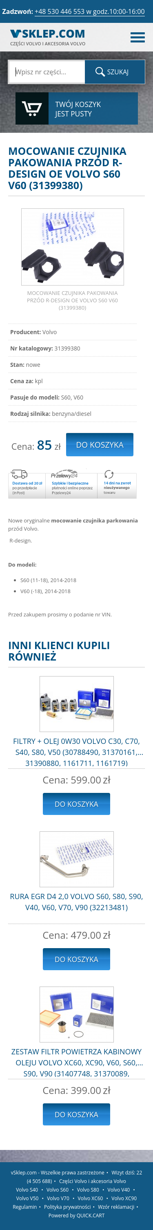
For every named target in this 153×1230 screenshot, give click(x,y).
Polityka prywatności (67, 1206)
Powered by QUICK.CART (77, 1215)
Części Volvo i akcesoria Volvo (92, 1181)
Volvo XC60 (90, 1198)
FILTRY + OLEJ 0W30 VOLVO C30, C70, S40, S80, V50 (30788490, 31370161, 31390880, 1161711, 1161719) (76, 751)
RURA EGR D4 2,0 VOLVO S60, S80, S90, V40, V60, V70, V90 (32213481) (76, 901)
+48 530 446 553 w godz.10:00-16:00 (90, 11)
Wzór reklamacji (116, 1206)
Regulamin (25, 1206)
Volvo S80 (88, 1189)
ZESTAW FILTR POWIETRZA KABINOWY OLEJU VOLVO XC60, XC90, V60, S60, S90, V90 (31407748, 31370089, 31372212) (76, 1062)
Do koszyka (76, 804)
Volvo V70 (58, 1198)
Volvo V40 (119, 1189)
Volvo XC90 (124, 1198)
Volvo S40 (27, 1189)
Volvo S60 (58, 1189)
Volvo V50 (27, 1198)
